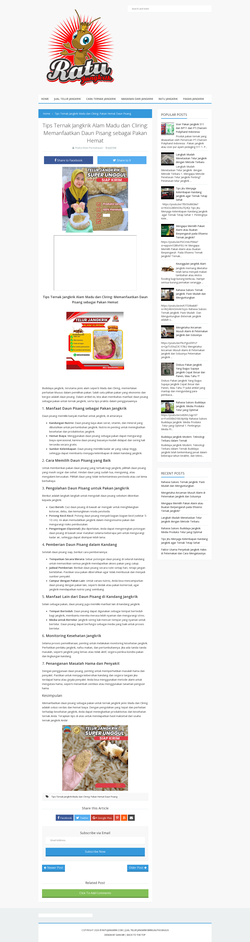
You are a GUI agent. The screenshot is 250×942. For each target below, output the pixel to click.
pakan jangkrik (193, 99)
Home (45, 99)
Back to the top (136, 934)
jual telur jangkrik (67, 99)
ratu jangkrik (168, 99)
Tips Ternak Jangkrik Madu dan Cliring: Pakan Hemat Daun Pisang (84, 796)
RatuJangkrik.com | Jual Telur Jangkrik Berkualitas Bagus (135, 930)
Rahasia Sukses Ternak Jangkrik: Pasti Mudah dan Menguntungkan (191, 293)
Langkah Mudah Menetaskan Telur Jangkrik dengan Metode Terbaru (191, 158)
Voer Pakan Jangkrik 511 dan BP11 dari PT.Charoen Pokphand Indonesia (191, 128)
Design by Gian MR (114, 934)
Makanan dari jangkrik (137, 99)
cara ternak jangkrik (101, 99)
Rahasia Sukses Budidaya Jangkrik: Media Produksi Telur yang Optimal (190, 406)
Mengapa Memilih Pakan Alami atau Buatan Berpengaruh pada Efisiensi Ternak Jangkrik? (182, 507)
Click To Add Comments (95, 893)
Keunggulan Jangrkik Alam (191, 263)
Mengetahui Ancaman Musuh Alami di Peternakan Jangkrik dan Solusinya (192, 331)
